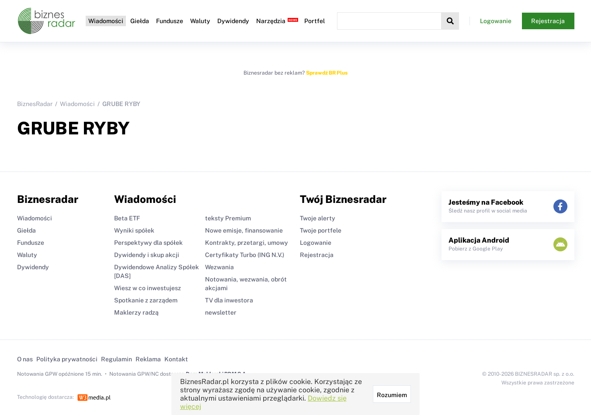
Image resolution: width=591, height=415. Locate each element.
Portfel (314, 20)
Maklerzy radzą (136, 312)
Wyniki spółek (134, 230)
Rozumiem (392, 394)
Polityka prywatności (66, 359)
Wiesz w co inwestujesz (147, 288)
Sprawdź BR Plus (327, 73)
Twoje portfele (320, 230)
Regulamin (116, 359)
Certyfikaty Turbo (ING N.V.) (244, 254)
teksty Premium (228, 218)
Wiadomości (105, 20)
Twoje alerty (317, 218)
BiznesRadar (34, 103)
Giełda (139, 20)
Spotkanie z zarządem (145, 300)
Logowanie (495, 20)
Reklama (148, 359)
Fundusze (169, 20)
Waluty (200, 20)
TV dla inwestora (229, 300)
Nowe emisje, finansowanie (244, 230)
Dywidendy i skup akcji (146, 254)
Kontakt (176, 359)
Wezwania (219, 267)
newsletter (220, 312)
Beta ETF (127, 218)
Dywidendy (233, 20)
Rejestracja (548, 20)
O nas (25, 359)
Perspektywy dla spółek (148, 242)
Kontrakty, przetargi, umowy (246, 242)
